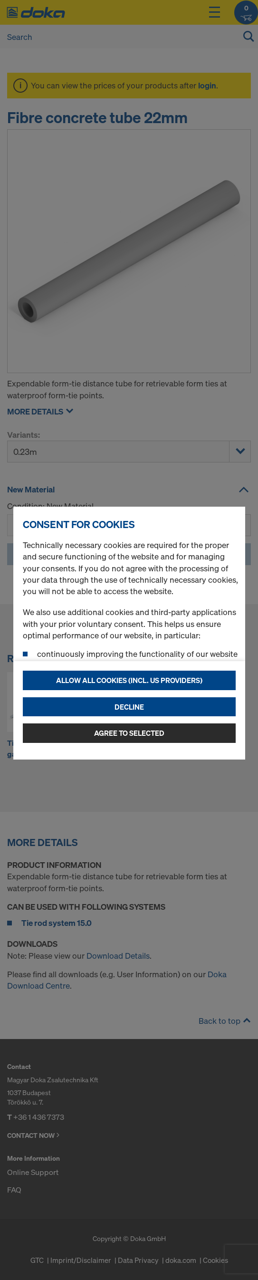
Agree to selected (129, 733)
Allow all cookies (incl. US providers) (129, 680)
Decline (129, 707)
